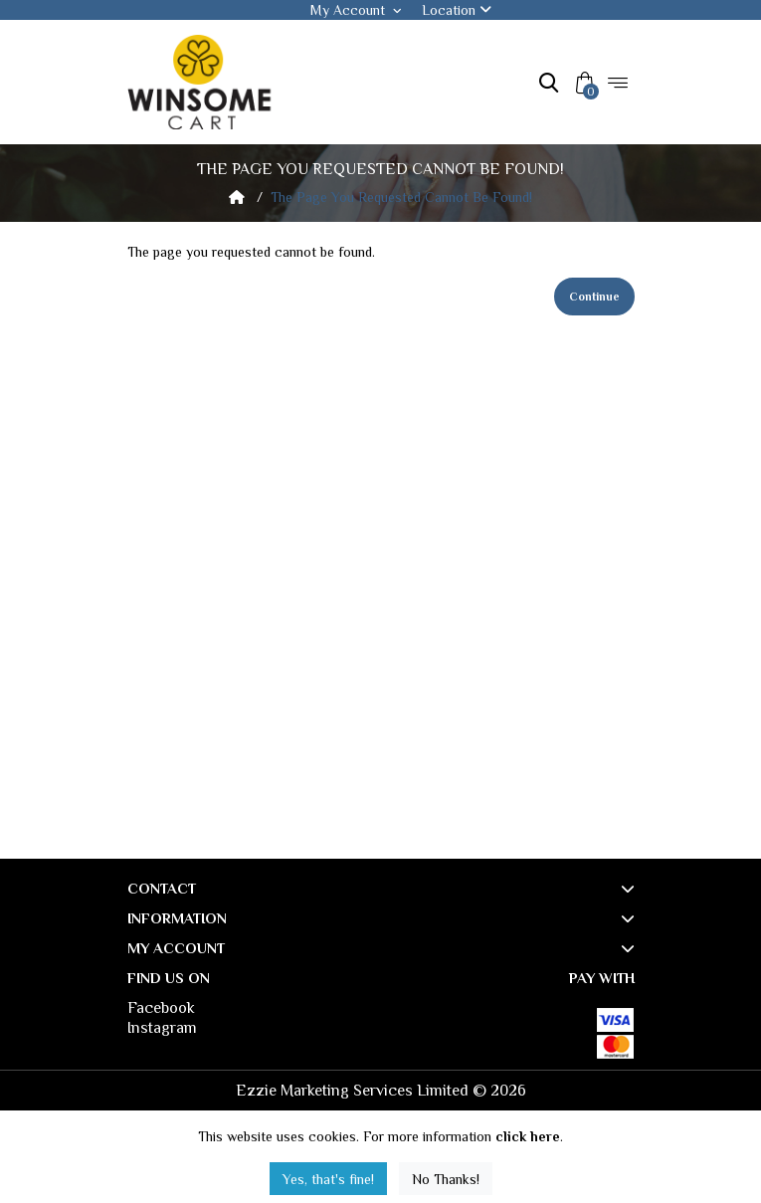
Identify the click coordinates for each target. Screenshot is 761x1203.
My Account (356, 10)
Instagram (162, 1028)
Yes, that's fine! (328, 1179)
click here (527, 1136)
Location (456, 10)
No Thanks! (445, 1179)
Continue (594, 296)
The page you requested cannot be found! (401, 197)
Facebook (161, 1008)
